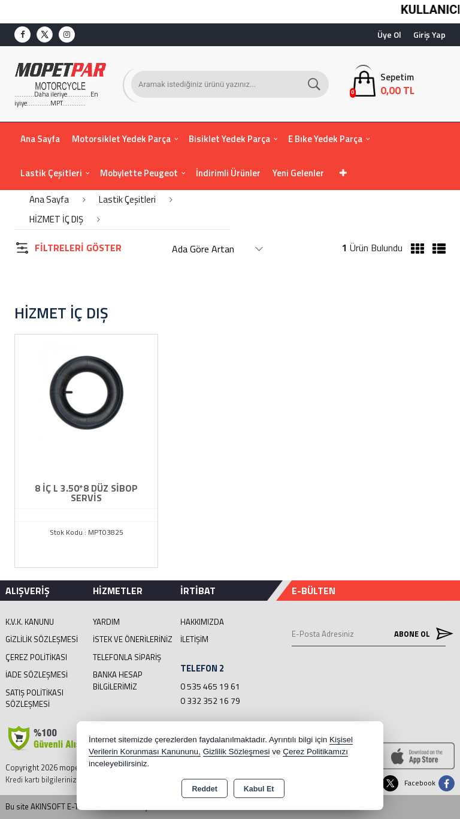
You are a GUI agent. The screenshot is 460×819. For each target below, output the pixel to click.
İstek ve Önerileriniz (132, 639)
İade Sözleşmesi (36, 675)
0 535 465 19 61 (210, 686)
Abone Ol (420, 633)
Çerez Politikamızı (315, 751)
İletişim (194, 639)
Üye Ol (389, 34)
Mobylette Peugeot (139, 173)
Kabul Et (259, 789)
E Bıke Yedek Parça (325, 139)
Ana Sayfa (40, 139)
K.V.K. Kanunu (29, 622)
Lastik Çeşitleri (51, 173)
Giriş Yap (429, 34)
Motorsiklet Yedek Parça (121, 139)
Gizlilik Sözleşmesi (41, 639)
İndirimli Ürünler (228, 173)
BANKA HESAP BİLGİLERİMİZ (118, 680)
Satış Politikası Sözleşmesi (34, 698)
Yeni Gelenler (298, 173)
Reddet (204, 789)
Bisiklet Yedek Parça (229, 139)
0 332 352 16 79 (210, 700)
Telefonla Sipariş (127, 657)
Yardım (106, 622)
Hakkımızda (202, 622)
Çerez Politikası (36, 657)
